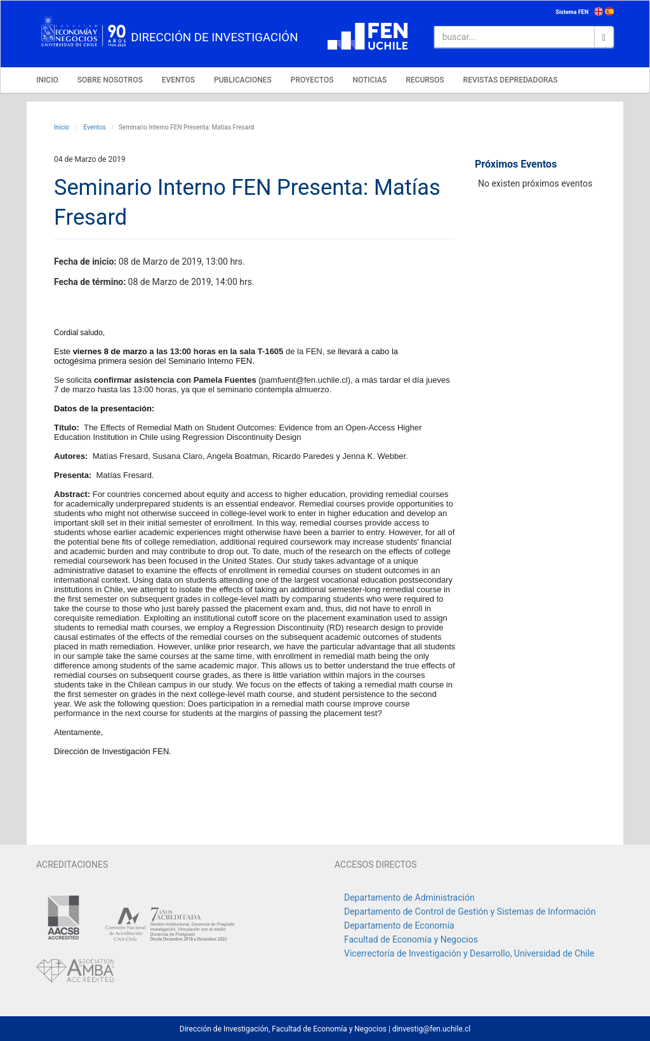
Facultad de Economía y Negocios (411, 939)
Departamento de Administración (409, 897)
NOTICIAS (369, 80)
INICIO (47, 80)
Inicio (61, 127)
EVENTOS (178, 80)
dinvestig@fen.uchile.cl (431, 1028)
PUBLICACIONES (243, 80)
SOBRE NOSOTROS (110, 80)
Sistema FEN (571, 12)
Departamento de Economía (399, 925)
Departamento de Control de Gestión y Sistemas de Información (469, 911)
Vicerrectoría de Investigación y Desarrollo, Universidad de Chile (469, 953)
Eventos (94, 127)
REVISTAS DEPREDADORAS (510, 80)
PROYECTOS (312, 80)
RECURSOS (425, 80)
